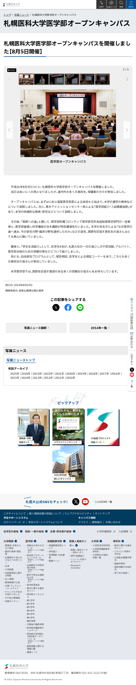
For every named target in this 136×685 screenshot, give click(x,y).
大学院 (95, 541)
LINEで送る (80, 309)
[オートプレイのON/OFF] (11, 70)
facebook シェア (68, 309)
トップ (7, 15)
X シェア (56, 309)
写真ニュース (21, 15)
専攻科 (116, 541)
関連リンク (32, 652)
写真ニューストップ (21, 362)
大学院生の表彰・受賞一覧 (101, 556)
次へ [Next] (126, 80)
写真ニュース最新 (35, 330)
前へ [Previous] (9, 80)
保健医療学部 (54, 541)
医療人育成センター (78, 543)
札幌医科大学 (11, 4)
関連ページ (54, 561)
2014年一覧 (99, 330)
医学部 (29, 541)
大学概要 (8, 541)
